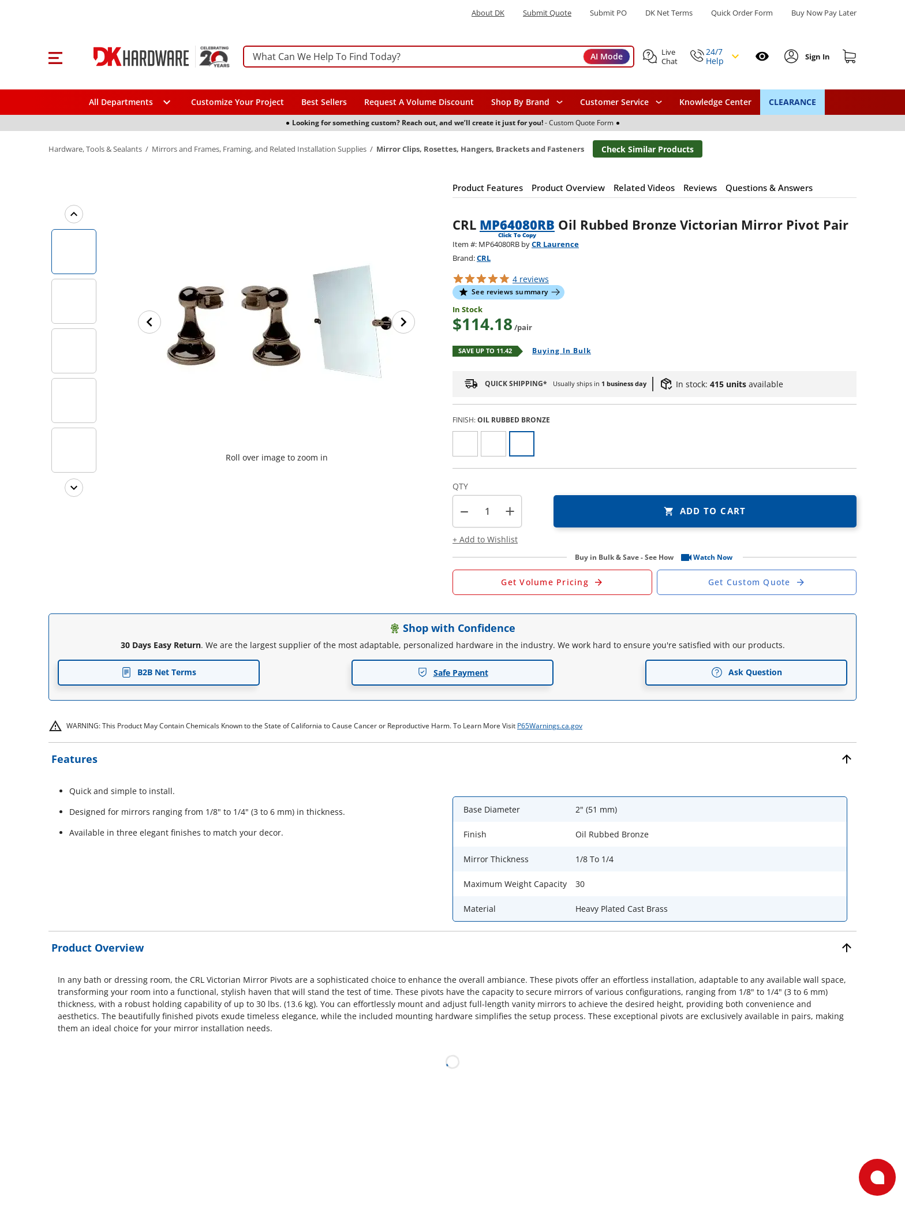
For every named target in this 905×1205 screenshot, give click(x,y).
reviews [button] (531, 279)
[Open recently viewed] (762, 56)
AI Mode (606, 56)
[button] (55, 56)
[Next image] (403, 322)
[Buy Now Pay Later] (824, 12)
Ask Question (746, 672)
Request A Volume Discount (419, 101)
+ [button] (510, 511)
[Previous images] (74, 214)
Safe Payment (452, 672)
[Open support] (877, 1177)
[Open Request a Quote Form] (552, 582)
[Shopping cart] (850, 56)
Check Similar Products (647, 149)
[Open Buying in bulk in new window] (557, 351)
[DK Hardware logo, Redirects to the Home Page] (149, 57)
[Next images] (74, 487)
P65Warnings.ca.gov (549, 726)
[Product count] (487, 511)
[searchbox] (438, 57)
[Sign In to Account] (816, 56)
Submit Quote (547, 13)
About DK (488, 13)
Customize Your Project (237, 101)
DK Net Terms (669, 13)
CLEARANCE (792, 101)
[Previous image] (149, 322)
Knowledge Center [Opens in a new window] (715, 101)
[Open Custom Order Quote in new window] (757, 582)
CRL (484, 258)
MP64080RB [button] (517, 224)
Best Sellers (324, 101)
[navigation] (621, 102)
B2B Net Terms (158, 672)
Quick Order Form (742, 13)
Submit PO (608, 13)
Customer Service (614, 102)
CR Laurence (555, 244)
